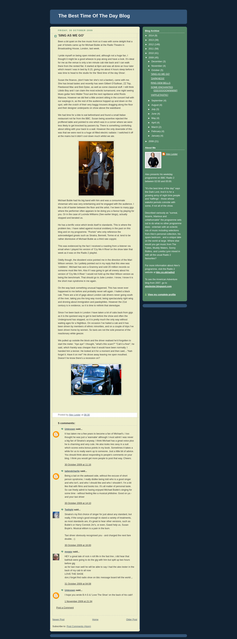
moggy (68, 551)
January (155, 136)
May (153, 118)
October (155, 70)
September (157, 100)
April (154, 122)
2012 (152, 44)
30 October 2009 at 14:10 (78, 503)
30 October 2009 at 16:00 (78, 545)
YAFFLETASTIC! (159, 95)
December (157, 61)
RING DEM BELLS (161, 83)
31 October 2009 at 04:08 (78, 583)
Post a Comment (65, 607)
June (154, 113)
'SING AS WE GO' (160, 74)
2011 (152, 48)
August (155, 105)
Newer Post (58, 619)
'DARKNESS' (158, 78)
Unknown (70, 429)
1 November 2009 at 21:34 (78, 601)
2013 (152, 40)
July (153, 109)
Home (95, 619)
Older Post (131, 619)
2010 (152, 53)
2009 (152, 57)
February (156, 131)
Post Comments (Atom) (79, 626)
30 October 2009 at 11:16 (78, 464)
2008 (152, 141)
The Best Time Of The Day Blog (94, 16)
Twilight (69, 509)
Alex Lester (172, 154)
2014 (152, 35)
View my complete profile (162, 294)
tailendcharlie (72, 471)
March (155, 127)
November (157, 66)
